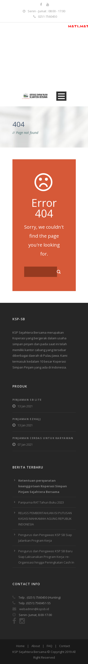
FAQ (49, 646)
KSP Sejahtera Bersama (29, 652)
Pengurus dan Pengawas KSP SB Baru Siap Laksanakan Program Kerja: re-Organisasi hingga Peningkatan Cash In (46, 556)
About (35, 646)
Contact (64, 646)
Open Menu (61, 96)
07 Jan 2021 (25, 445)
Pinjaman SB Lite (27, 399)
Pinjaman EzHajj (26, 419)
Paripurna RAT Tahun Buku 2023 (41, 502)
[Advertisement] (44, 58)
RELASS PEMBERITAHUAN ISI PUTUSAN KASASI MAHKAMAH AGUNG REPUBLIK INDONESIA (45, 518)
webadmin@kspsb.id (30, 609)
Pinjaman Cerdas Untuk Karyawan (42, 438)
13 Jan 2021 (25, 406)
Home (20, 646)
